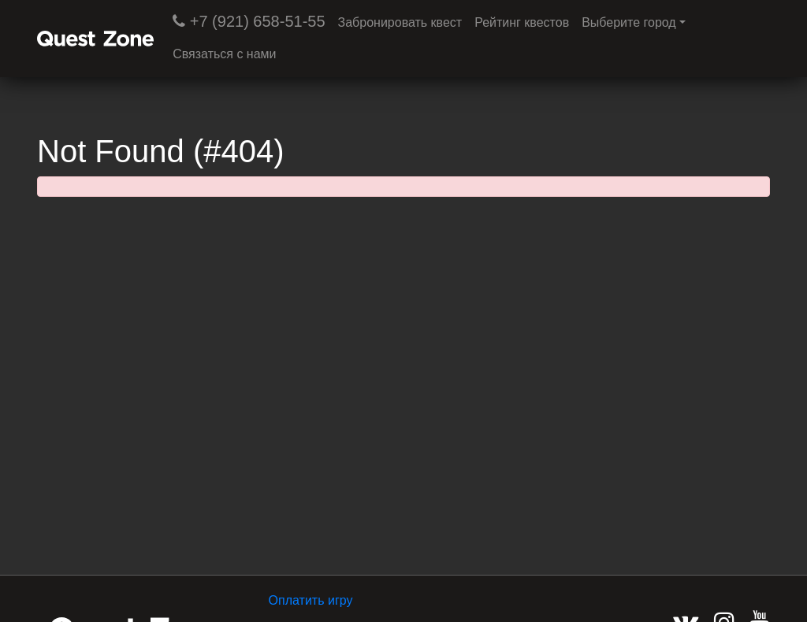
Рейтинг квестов (521, 22)
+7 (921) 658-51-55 (249, 21)
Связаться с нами (224, 54)
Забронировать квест (400, 22)
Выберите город (629, 22)
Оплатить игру (311, 600)
